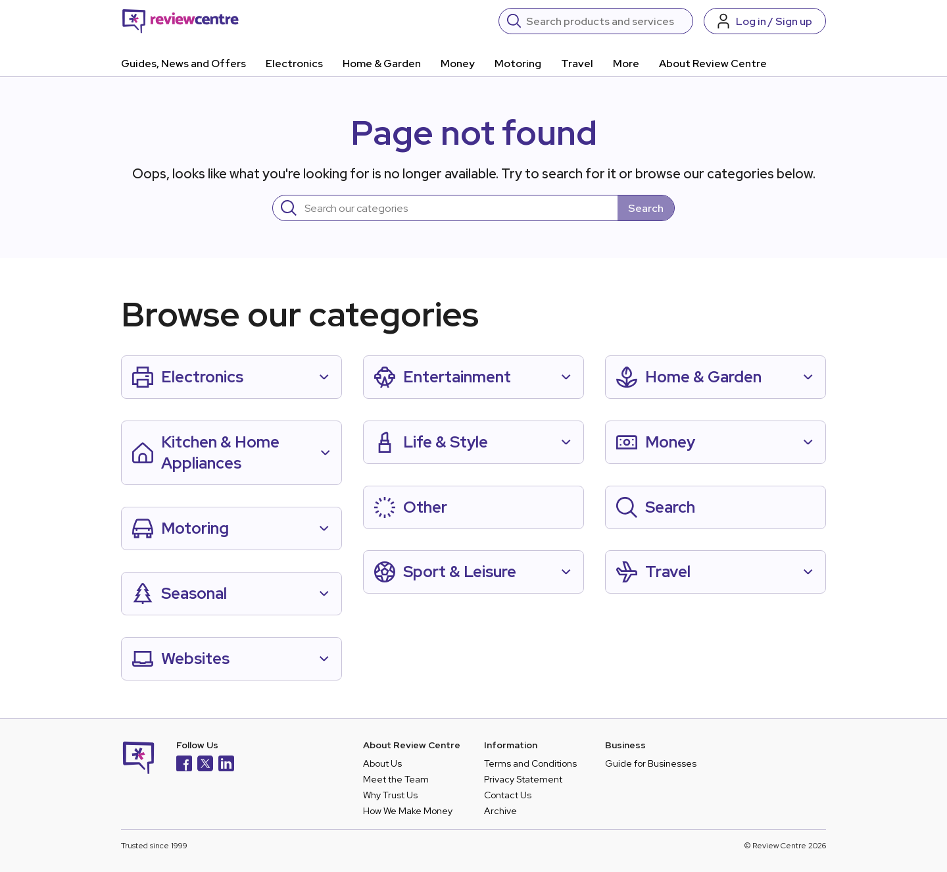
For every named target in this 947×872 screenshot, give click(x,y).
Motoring (518, 63)
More (626, 63)
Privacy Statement (523, 779)
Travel (577, 63)
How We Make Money (407, 811)
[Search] (605, 21)
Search (646, 208)
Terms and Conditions (530, 763)
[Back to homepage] (180, 21)
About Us (382, 763)
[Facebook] (184, 765)
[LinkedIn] (226, 765)
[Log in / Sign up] (765, 21)
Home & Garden (382, 63)
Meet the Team (396, 779)
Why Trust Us (390, 795)
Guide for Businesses (650, 763)
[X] (205, 765)
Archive (500, 811)
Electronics (294, 63)
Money (458, 63)
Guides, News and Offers (183, 63)
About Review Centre (713, 63)
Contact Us (507, 795)
